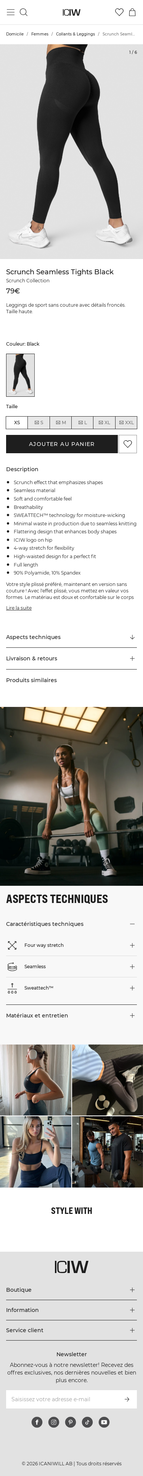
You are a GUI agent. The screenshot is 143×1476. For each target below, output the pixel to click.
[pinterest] (70, 1422)
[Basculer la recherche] (23, 12)
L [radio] (82, 423)
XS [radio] (17, 422)
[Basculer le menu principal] (10, 12)
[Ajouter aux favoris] (128, 444)
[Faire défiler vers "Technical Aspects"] (71, 637)
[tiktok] (87, 1422)
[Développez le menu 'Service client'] (71, 1330)
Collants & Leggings (75, 34)
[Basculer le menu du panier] (132, 12)
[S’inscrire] (127, 1399)
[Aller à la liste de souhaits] (119, 12)
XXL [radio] (126, 423)
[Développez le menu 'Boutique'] (71, 1290)
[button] (71, 658)
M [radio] (60, 423)
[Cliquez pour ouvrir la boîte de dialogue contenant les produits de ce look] (35, 1080)
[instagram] (53, 1422)
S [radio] (38, 423)
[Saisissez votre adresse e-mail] (61, 1399)
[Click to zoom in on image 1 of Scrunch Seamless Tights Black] (71, 151)
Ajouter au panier (62, 444)
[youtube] (104, 1422)
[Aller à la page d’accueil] (71, 12)
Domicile (15, 34)
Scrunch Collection (28, 280)
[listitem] (20, 375)
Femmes (39, 34)
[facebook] (37, 1422)
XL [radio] (104, 423)
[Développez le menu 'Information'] (71, 1310)
